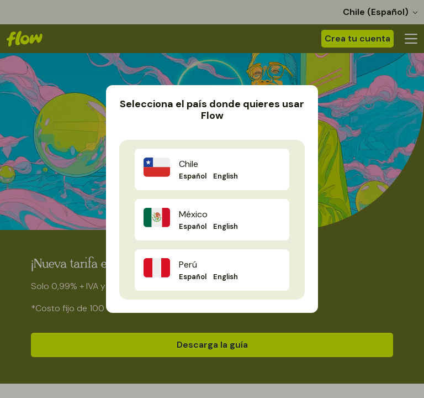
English (225, 176)
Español (192, 176)
